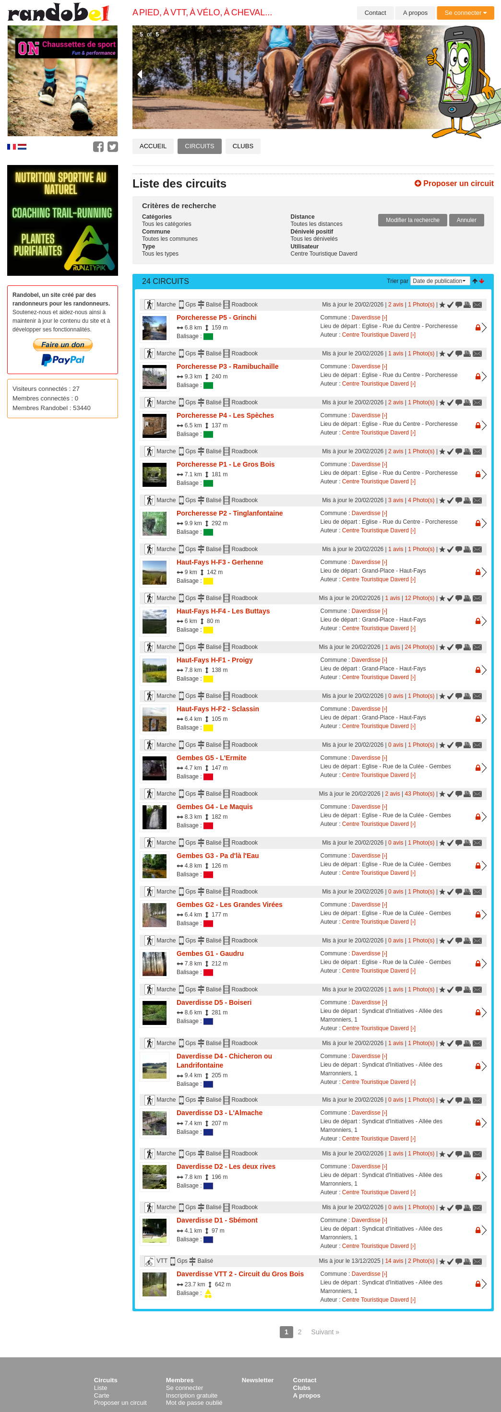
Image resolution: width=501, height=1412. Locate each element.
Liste (100, 1387)
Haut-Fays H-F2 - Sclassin (218, 709)
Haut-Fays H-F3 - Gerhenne (220, 562)
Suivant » (325, 1332)
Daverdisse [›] (369, 317)
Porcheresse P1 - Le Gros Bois (226, 464)
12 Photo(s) (420, 598)
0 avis (395, 696)
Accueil (153, 146)
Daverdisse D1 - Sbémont (217, 1220)
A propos (415, 12)
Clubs (243, 146)
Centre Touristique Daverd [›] (379, 334)
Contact (375, 12)
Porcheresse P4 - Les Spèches (225, 415)
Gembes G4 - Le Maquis (215, 807)
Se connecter (466, 12)
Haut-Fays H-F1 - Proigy (215, 660)
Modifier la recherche (413, 220)
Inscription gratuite (192, 1395)
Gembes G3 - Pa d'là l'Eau (218, 855)
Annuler (467, 220)
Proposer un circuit (454, 183)
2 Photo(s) (421, 1261)
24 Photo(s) (420, 647)
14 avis (394, 1261)
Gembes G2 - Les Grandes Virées (230, 904)
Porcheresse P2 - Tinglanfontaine (230, 513)
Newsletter (258, 1380)
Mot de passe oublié (194, 1402)
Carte (101, 1395)
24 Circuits (165, 281)
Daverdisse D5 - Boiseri (214, 1002)
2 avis (395, 304)
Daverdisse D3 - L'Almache (219, 1113)
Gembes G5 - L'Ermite (212, 758)
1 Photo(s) (421, 304)
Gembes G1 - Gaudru (210, 953)
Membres (180, 1380)
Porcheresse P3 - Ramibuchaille (227, 366)
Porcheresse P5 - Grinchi (217, 317)
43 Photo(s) (420, 793)
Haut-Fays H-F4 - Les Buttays (223, 611)
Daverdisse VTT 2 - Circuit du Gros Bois (240, 1274)
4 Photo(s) (421, 500)
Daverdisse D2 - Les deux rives (226, 1166)
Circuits (199, 146)
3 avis (395, 500)
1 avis (395, 353)
